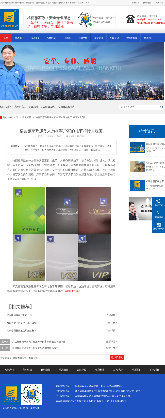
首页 (6, 38)
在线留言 (135, 2)
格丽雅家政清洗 (66, 106)
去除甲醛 (82, 38)
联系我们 (148, 38)
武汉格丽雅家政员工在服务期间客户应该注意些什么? (39, 341)
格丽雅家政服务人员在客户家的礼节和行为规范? (60, 117)
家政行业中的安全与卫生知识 (22, 323)
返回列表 (117, 357)
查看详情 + (111, 341)
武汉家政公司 (48, 106)
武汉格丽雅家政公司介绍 (19, 315)
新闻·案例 (118, 369)
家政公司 (47, 291)
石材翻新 (51, 38)
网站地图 (147, 2)
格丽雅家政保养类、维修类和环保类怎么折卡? (35, 348)
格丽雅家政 (131, 38)
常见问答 (27, 117)
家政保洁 (19, 38)
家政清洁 (33, 106)
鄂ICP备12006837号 (116, 401)
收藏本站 (159, 2)
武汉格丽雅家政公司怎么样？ (22, 330)
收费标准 (98, 38)
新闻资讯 (114, 38)
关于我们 (9, 369)
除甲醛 (59, 286)
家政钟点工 (20, 106)
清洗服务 (35, 38)
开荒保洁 (67, 38)
